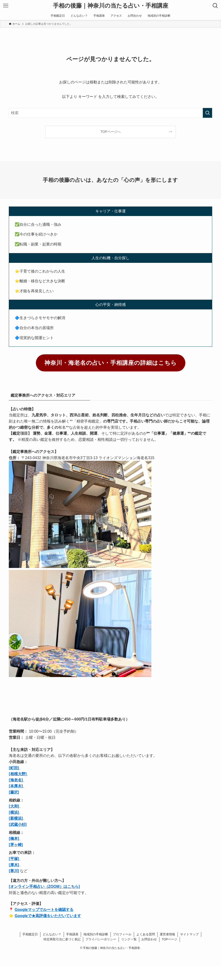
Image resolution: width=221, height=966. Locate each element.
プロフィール (122, 934)
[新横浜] (16, 818)
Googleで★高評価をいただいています (48, 916)
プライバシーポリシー (100, 939)
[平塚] (14, 859)
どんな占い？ (52, 934)
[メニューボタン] (5, 5)
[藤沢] (14, 792)
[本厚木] (16, 786)
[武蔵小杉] (18, 824)
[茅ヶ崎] (16, 845)
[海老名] (16, 780)
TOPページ (170, 939)
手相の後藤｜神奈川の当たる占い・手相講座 (110, 6)
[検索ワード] (110, 113)
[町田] (14, 768)
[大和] (14, 806)
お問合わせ (149, 939)
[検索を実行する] (207, 113)
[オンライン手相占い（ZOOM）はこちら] (44, 886)
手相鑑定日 (30, 934)
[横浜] (14, 812)
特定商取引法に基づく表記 (62, 939)
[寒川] (14, 871)
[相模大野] (18, 774)
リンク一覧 (129, 939)
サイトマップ (189, 934)
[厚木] (14, 865)
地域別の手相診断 (95, 934)
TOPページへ (110, 132)
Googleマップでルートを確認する (44, 910)
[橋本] (14, 838)
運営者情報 (167, 934)
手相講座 (72, 934)
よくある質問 (145, 934)
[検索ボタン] (215, 5)
